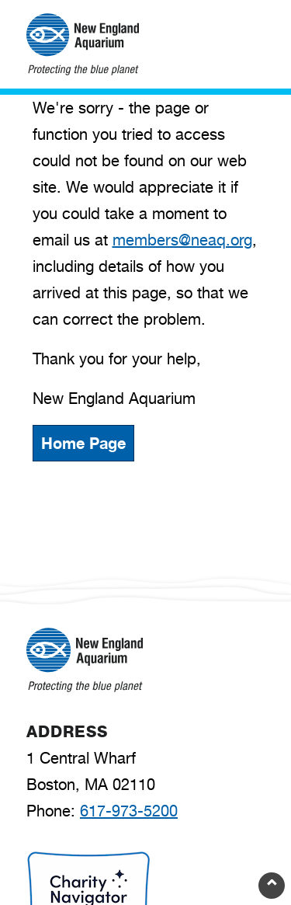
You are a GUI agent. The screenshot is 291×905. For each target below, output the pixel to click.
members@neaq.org (182, 240)
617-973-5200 (129, 811)
